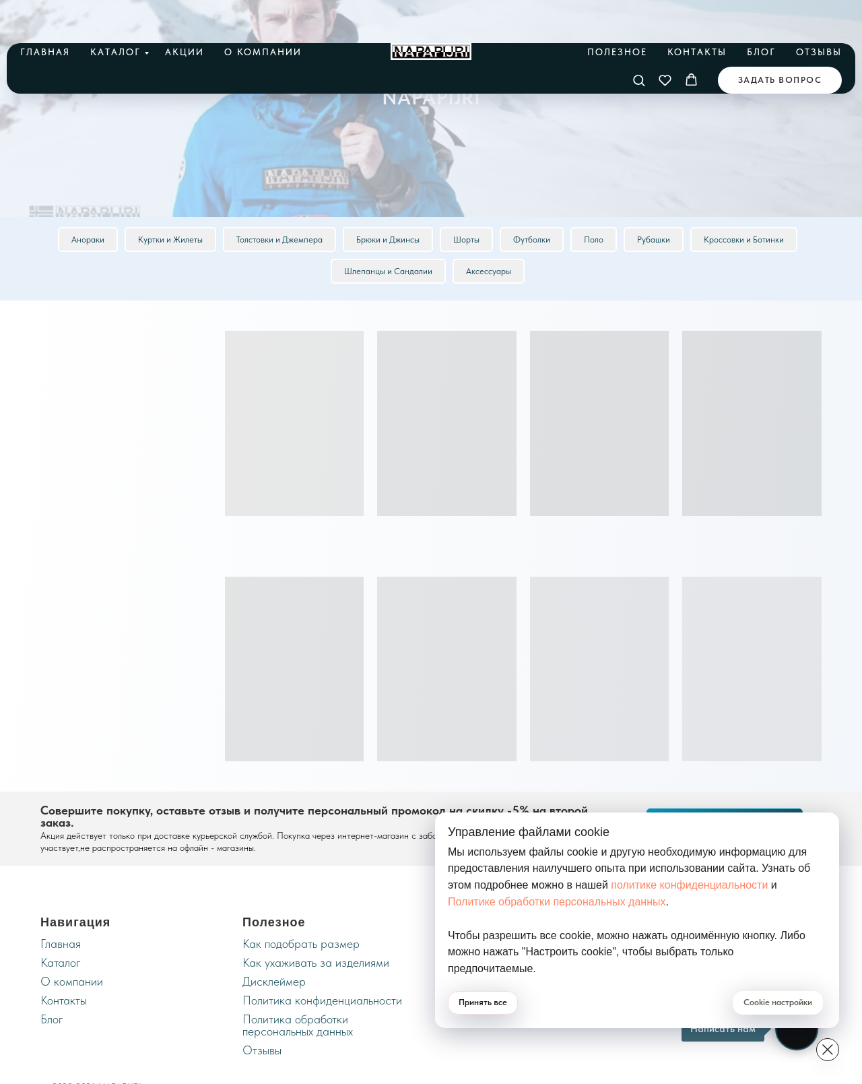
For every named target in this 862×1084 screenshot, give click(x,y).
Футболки (531, 239)
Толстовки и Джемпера (279, 239)
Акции (184, 15)
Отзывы (819, 15)
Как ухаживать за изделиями (315, 962)
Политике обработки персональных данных (557, 901)
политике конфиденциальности (689, 885)
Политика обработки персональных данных (297, 1025)
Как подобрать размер (301, 943)
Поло (593, 239)
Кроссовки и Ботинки (744, 239)
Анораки (87, 239)
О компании (263, 15)
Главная (45, 15)
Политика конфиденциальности (322, 1000)
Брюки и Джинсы (388, 239)
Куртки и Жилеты (170, 239)
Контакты (697, 15)
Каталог (115, 15)
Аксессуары (488, 271)
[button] (638, 43)
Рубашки (653, 239)
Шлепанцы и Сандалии (388, 271)
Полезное (617, 15)
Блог (761, 15)
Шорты (466, 239)
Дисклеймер (274, 981)
